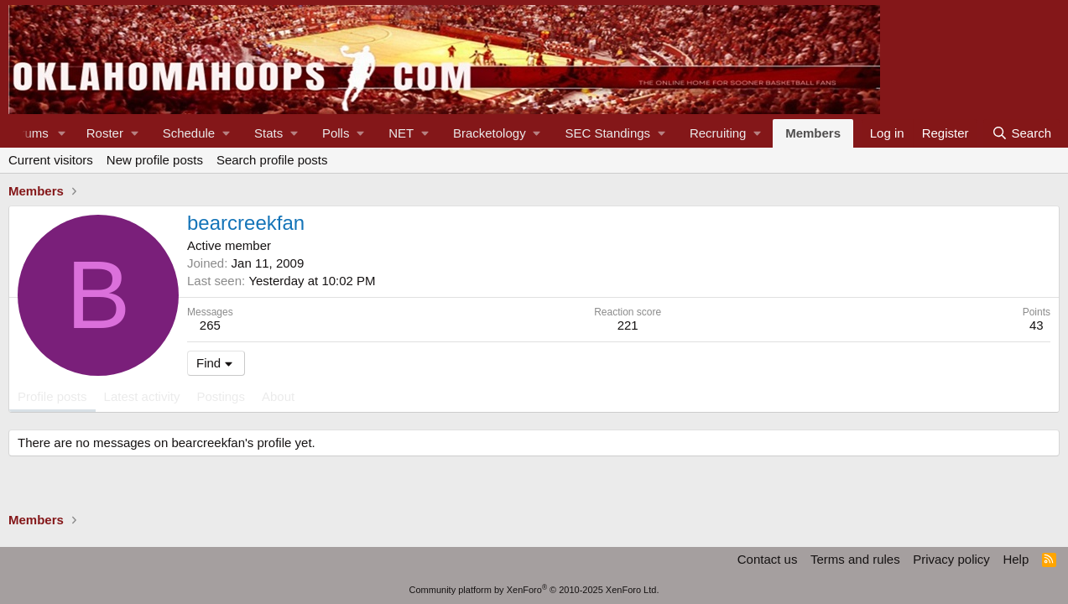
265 (210, 325)
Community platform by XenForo (534, 590)
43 (1036, 325)
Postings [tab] (220, 396)
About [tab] (278, 396)
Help (1016, 559)
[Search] (1021, 133)
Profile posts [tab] (52, 396)
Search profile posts (272, 160)
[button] (62, 133)
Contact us (767, 559)
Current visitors (50, 160)
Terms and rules (855, 559)
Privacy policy (951, 559)
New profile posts (155, 160)
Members (813, 133)
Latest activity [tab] (142, 396)
